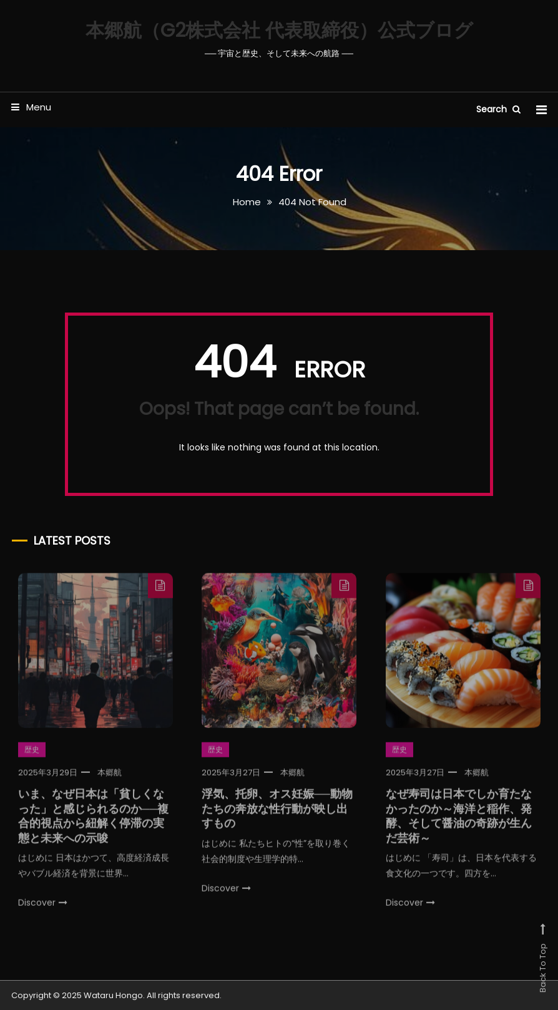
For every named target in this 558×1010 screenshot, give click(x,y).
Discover (42, 911)
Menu (31, 107)
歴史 (31, 757)
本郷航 (109, 781)
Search (498, 109)
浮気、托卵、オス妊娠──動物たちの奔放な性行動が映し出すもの (277, 816)
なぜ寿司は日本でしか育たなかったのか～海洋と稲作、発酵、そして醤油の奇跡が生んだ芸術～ (459, 823)
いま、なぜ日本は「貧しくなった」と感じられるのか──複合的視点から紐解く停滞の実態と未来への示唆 (93, 823)
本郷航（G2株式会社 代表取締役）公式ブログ (279, 30)
